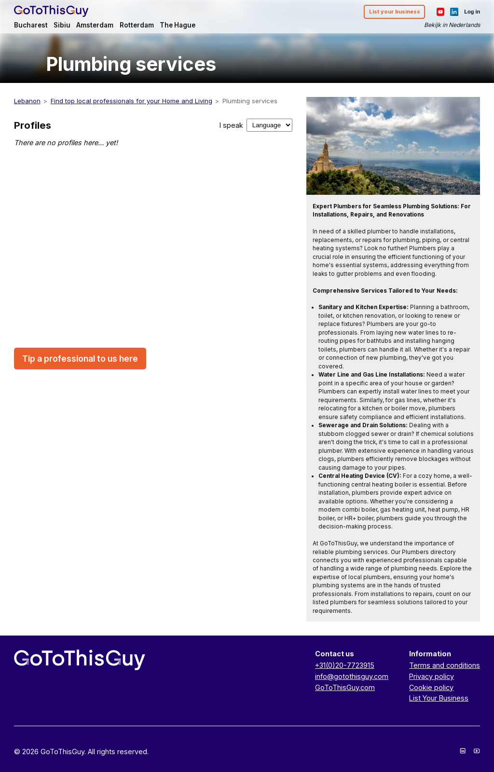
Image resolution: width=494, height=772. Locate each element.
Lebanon (27, 101)
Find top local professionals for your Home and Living (131, 101)
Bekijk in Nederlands (452, 24)
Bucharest (31, 25)
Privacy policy (431, 676)
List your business (394, 11)
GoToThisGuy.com (345, 687)
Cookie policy (431, 687)
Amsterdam (94, 25)
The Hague (177, 25)
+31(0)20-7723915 (344, 665)
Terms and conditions (444, 665)
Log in (472, 11)
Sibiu (62, 25)
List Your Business (438, 698)
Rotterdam (137, 25)
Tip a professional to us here (80, 358)
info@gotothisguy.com (351, 676)
